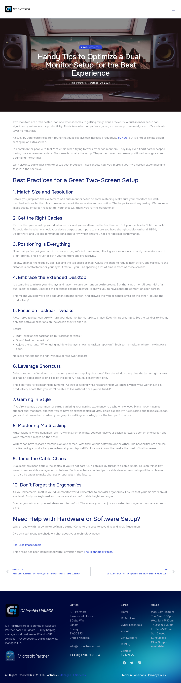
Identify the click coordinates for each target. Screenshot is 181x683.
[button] (173, 9)
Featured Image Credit (27, 544)
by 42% (122, 137)
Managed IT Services (73, 675)
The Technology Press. (98, 551)
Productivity (90, 47)
